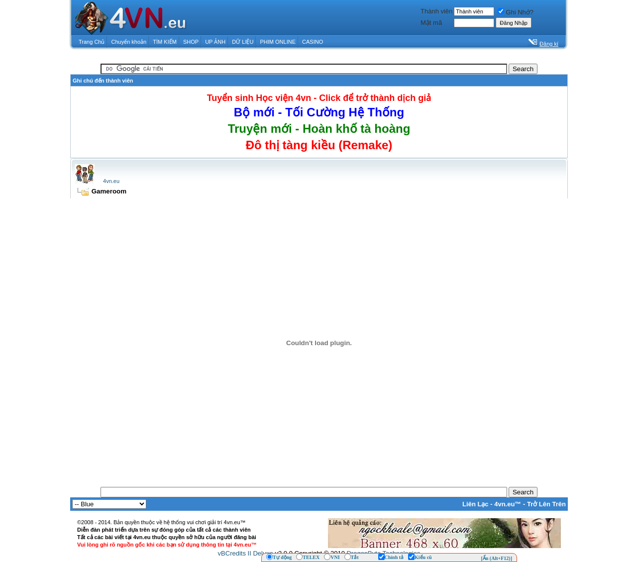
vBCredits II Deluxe (245, 553)
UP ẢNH (215, 42)
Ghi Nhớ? (515, 12)
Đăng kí (548, 44)
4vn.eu (111, 181)
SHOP (191, 42)
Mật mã (431, 22)
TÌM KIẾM (165, 42)
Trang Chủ (92, 42)
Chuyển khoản (129, 42)
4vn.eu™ (507, 504)
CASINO (312, 42)
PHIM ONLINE (278, 42)
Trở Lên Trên (546, 504)
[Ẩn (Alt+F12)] (496, 558)
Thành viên (436, 11)
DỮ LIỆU (242, 42)
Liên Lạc (475, 504)
